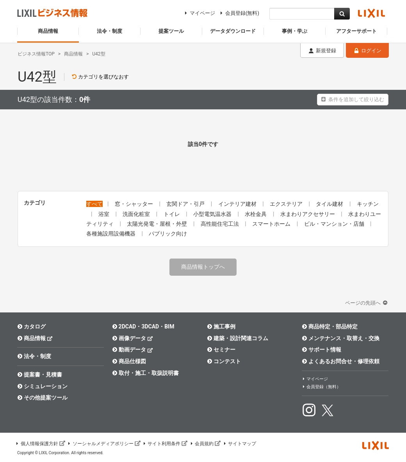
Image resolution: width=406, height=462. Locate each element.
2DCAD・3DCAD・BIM (143, 326)
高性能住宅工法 (220, 224)
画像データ (132, 338)
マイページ (199, 13)
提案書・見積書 (39, 374)
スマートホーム (272, 224)
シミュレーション (42, 386)
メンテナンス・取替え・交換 (340, 338)
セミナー (221, 349)
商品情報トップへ (203, 267)
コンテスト (224, 361)
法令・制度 (34, 356)
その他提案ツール (42, 397)
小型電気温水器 (213, 214)
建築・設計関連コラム (237, 338)
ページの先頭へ (367, 303)
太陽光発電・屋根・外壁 (157, 224)
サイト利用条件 (165, 443)
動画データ (132, 349)
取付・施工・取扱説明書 (145, 373)
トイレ (172, 214)
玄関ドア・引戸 (186, 204)
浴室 (104, 214)
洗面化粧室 (137, 214)
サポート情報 (321, 349)
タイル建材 (330, 204)
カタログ (31, 326)
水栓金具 (256, 214)
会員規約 (205, 443)
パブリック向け (168, 233)
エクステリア (287, 204)
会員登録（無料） (321, 386)
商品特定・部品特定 (330, 326)
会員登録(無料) (238, 13)
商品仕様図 (129, 361)
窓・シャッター (134, 204)
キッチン (368, 204)
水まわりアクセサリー (308, 214)
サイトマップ (239, 443)
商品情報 (35, 338)
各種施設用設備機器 (111, 233)
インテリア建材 (238, 204)
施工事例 (221, 326)
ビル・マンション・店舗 (334, 224)
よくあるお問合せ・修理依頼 (340, 361)
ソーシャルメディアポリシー (104, 443)
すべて (94, 204)
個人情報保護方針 (40, 443)
